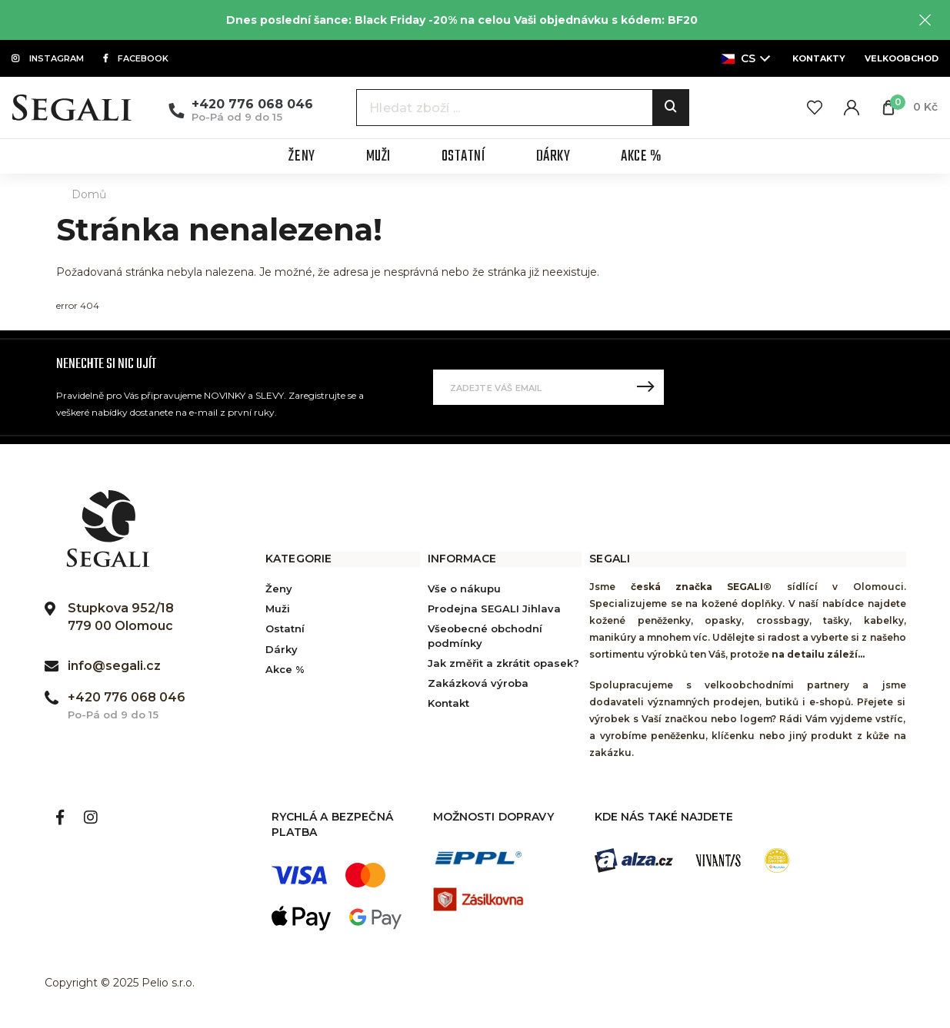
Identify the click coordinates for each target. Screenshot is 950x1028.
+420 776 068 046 (252, 104)
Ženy (278, 588)
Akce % (285, 669)
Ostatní (285, 628)
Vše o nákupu (464, 588)
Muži (277, 608)
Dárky (281, 649)
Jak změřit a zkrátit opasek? (503, 663)
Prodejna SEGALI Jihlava (494, 608)
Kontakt (448, 703)
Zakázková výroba (478, 683)
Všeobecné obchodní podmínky (485, 635)
